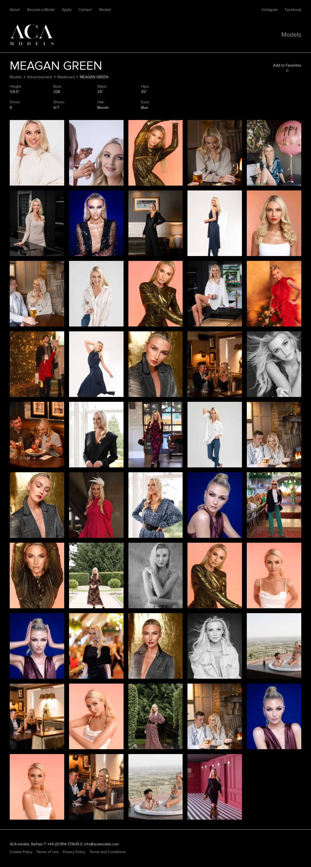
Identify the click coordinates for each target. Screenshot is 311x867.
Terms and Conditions (107, 852)
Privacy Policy (74, 852)
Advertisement (39, 77)
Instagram (270, 10)
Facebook (293, 10)
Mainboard (66, 77)
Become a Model (41, 10)
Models (105, 10)
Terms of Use (47, 852)
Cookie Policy (21, 852)
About (15, 10)
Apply (66, 10)
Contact (85, 10)
